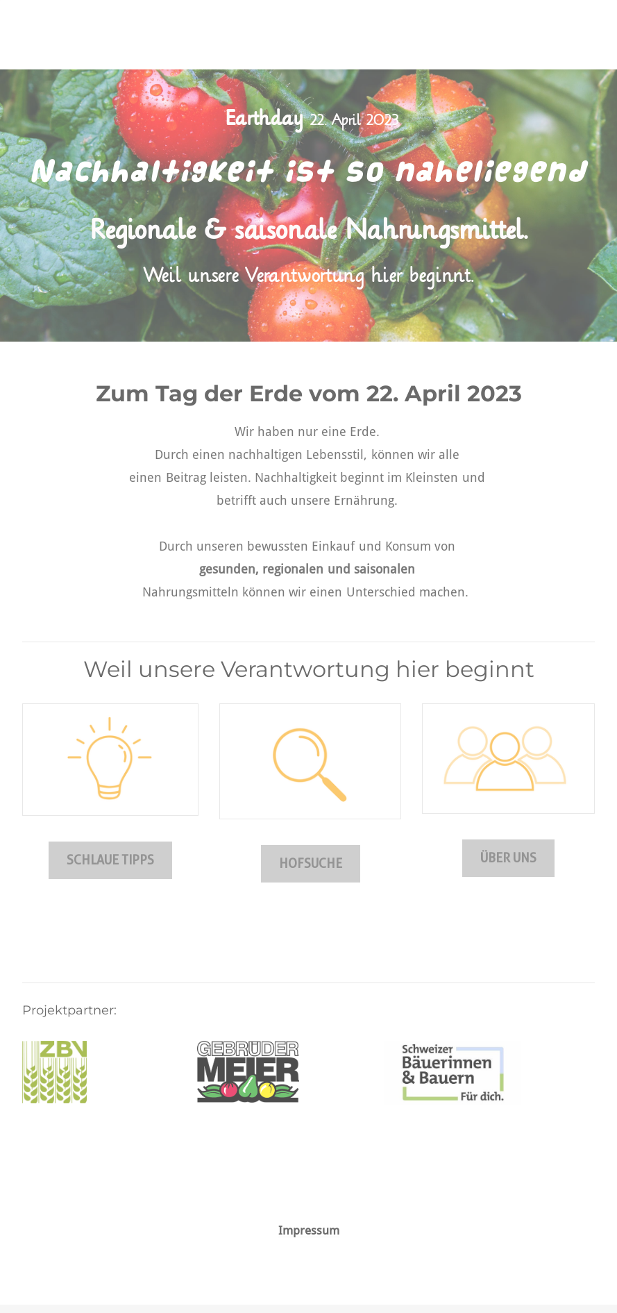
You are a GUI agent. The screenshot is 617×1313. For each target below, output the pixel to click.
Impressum (308, 1231)
